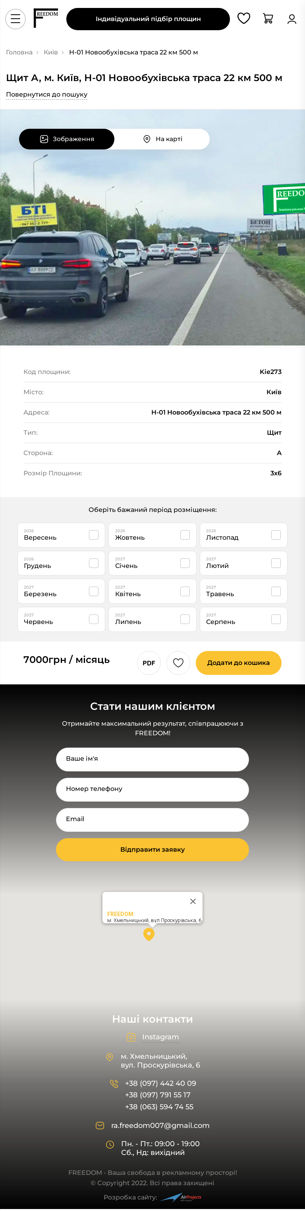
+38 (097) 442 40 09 (160, 1085)
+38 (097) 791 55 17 (158, 1097)
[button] (152, 939)
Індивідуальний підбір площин (148, 20)
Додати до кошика (237, 664)
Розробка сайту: (152, 1200)
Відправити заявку (152, 851)
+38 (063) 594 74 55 (159, 1109)
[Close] (193, 903)
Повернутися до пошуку (46, 94)
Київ (51, 52)
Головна (19, 52)
